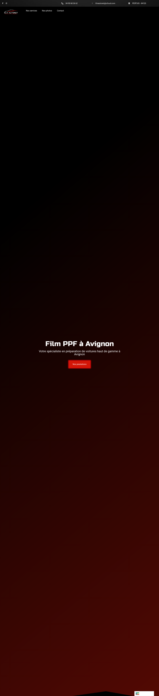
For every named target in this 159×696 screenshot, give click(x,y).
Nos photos (47, 11)
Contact (60, 11)
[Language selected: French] (144, 693)
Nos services (31, 11)
